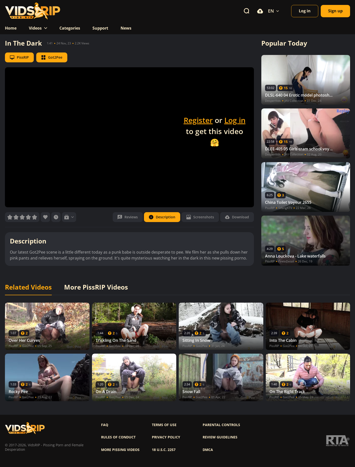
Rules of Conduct (118, 437)
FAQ (104, 425)
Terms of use (164, 425)
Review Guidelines (220, 437)
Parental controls (221, 425)
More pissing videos (120, 450)
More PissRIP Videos (96, 287)
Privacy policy (166, 437)
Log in (235, 120)
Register (198, 120)
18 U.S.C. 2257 (164, 450)
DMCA (208, 450)
